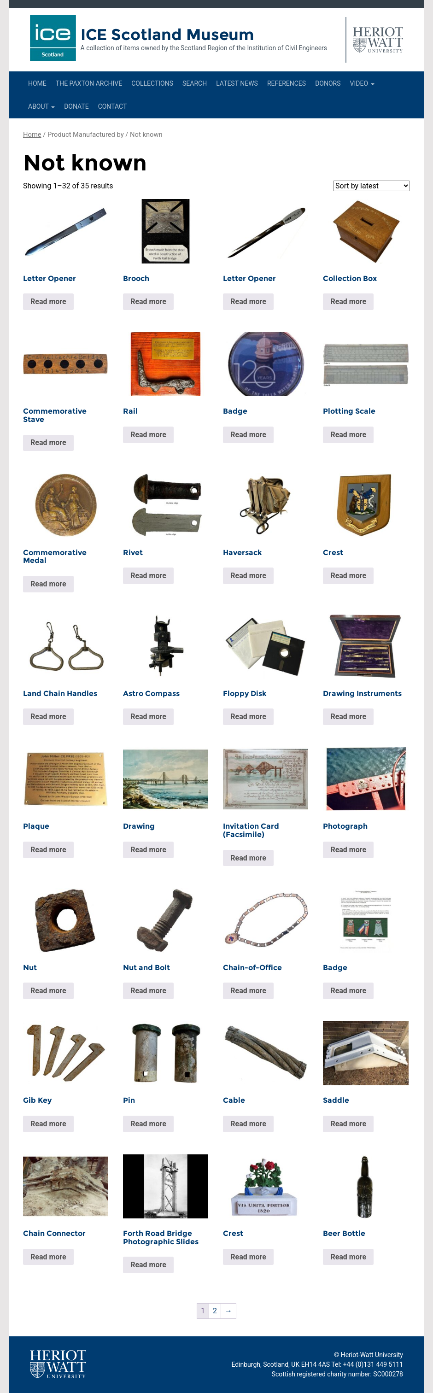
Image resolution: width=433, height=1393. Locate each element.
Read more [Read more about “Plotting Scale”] (348, 434)
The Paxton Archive (89, 83)
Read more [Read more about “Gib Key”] (48, 1123)
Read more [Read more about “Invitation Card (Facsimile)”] (248, 858)
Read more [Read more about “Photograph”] (348, 849)
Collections (152, 83)
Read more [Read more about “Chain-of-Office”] (248, 990)
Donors (327, 83)
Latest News (237, 83)
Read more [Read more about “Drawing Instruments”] (348, 716)
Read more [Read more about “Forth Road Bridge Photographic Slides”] (148, 1264)
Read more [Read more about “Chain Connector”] (48, 1257)
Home (37, 83)
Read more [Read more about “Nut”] (48, 990)
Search (194, 83)
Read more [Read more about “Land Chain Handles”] (48, 716)
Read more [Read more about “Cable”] (248, 1123)
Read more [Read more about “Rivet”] (148, 575)
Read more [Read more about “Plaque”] (48, 849)
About (41, 106)
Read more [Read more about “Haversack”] (248, 575)
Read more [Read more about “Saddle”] (348, 1123)
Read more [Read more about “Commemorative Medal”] (48, 583)
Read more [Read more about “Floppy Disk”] (248, 716)
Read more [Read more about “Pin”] (148, 1123)
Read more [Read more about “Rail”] (148, 434)
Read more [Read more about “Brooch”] (148, 301)
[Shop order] (371, 186)
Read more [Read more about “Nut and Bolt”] (148, 990)
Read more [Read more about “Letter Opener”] (48, 301)
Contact (112, 106)
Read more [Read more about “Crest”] (348, 575)
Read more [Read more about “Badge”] (248, 434)
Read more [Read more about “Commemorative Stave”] (48, 442)
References (286, 83)
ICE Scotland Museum (167, 34)
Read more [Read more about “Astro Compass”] (148, 716)
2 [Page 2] (215, 1310)
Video (362, 83)
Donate (76, 106)
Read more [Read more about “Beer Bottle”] (348, 1257)
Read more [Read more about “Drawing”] (148, 849)
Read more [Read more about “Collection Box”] (348, 301)
